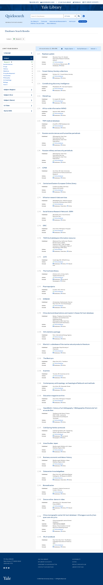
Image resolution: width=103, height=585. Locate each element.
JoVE (45, 257)
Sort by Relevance (82, 48)
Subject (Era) (8, 95)
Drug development (9, 73)
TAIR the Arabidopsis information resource (59, 238)
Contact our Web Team (45, 567)
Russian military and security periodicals (57, 150)
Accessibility (76, 559)
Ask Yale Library (64, 2)
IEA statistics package (51, 332)
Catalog (44, 21)
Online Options (58, 478)
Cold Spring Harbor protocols (54, 428)
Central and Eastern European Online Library (59, 183)
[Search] (46, 16)
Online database (58, 62)
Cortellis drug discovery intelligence (55, 84)
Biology (5, 82)
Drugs (5, 66)
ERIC (45, 226)
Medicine (6, 71)
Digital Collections (37, 23)
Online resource (58, 337)
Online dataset (58, 249)
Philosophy (6, 78)
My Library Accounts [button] (90, 2)
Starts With (8, 111)
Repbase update (48, 54)
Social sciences (7, 64)
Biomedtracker (48, 485)
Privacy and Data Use (79, 564)
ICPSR (44, 168)
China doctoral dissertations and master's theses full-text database (68, 313)
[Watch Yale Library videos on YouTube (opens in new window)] (8, 568)
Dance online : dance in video (54, 499)
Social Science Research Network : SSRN (58, 211)
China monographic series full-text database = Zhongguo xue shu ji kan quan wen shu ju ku (69, 516)
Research (17, 39)
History (5, 69)
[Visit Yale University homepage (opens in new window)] (7, 577)
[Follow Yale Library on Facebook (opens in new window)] (4, 568)
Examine (46, 371)
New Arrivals (51, 23)
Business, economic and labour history (57, 457)
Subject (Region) (9, 89)
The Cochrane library (51, 271)
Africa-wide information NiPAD (54, 108)
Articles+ (72, 21)
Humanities (6, 75)
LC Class (6, 105)
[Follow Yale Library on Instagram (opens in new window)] (6, 568)
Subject (6, 58)
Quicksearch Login (47, 2)
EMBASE (46, 299)
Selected (93, 48)
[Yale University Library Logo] (51, 7)
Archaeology (7, 80)
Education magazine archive (53, 396)
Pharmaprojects (49, 286)
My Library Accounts (45, 561)
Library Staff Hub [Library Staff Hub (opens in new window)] (77, 567)
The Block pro (48, 358)
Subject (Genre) (9, 100)
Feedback (77, 2)
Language (7, 53)
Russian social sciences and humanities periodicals (61, 133)
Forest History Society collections (55, 71)
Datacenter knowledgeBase (53, 471)
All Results (34, 21)
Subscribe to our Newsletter (47, 564)
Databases (82, 21)
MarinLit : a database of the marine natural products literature (66, 344)
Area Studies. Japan (50, 443)
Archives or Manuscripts (58, 21)
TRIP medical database (51, 121)
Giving (74, 561)
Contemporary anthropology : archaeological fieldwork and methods (69, 383)
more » (5, 84)
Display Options (69, 48)
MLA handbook (49, 537)
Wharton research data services (55, 197)
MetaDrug (46, 96)
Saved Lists (34, 2)
